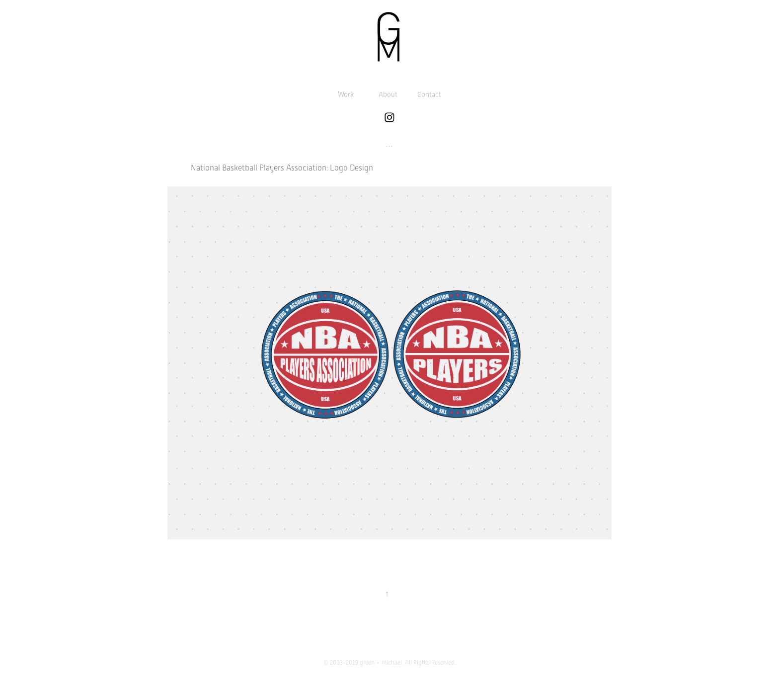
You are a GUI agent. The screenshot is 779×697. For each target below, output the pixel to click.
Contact (429, 94)
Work (346, 94)
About (388, 94)
